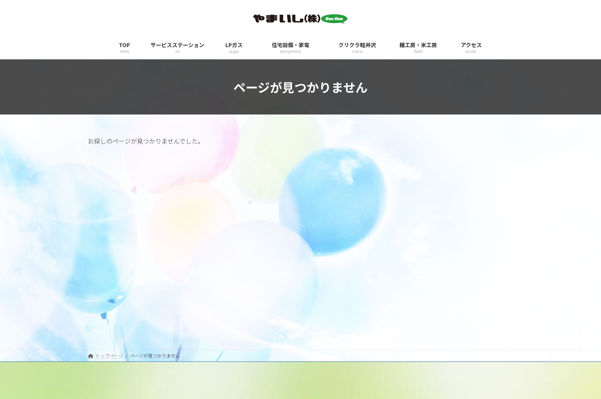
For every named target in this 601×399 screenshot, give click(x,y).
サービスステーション (334, 299)
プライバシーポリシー (111, 299)
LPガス (318, 313)
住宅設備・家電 (327, 326)
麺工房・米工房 (327, 353)
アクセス (320, 366)
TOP (315, 286)
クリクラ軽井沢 (327, 339)
